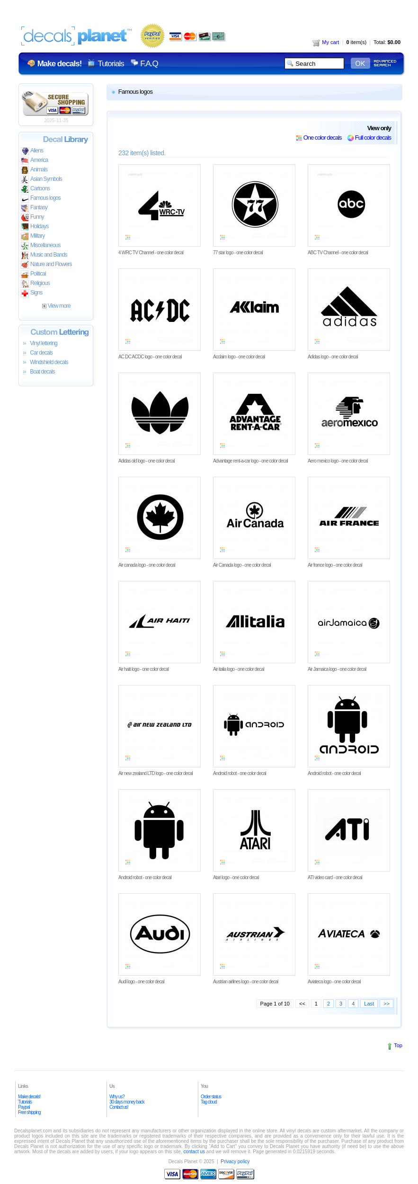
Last (369, 1003)
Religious (35, 284)
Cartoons (35, 189)
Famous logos (41, 199)
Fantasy (34, 208)
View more (56, 306)
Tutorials (111, 63)
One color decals (322, 137)
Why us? (117, 1096)
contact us (194, 1151)
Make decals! (29, 1096)
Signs (31, 293)
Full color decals (373, 137)
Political (33, 274)
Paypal (24, 1107)
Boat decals (38, 372)
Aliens (32, 151)
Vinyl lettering (39, 343)
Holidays (34, 227)
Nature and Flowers (46, 265)
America (34, 161)
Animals (34, 170)
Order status (211, 1096)
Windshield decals (44, 362)
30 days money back (126, 1101)
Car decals (37, 353)
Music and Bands (44, 255)
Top (398, 1045)
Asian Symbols (41, 180)
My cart (325, 42)
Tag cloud (209, 1101)
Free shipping (29, 1112)
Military (32, 236)
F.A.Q (149, 63)
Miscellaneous (41, 246)
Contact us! (118, 1107)
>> (386, 1003)
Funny (32, 218)
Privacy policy (235, 1161)
